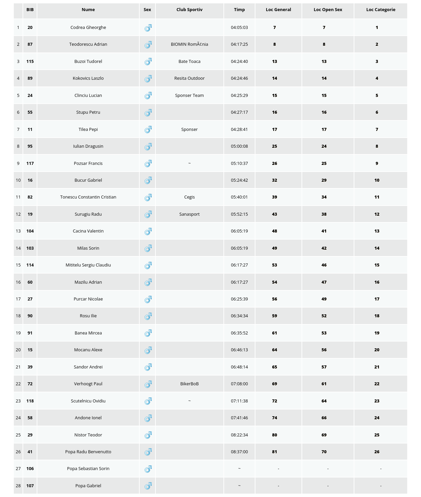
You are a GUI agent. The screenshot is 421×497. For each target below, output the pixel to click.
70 (324, 452)
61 (275, 333)
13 (275, 61)
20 (378, 350)
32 (275, 180)
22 (378, 384)
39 (275, 197)
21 (378, 367)
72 (275, 401)
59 (275, 316)
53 (275, 265)
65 (275, 367)
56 (275, 299)
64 (275, 350)
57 (324, 367)
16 (275, 112)
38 (324, 214)
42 (324, 248)
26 (275, 163)
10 (378, 180)
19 (378, 333)
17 (275, 129)
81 (275, 452)
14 (275, 78)
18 (378, 316)
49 (275, 248)
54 (275, 282)
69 (275, 384)
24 (324, 146)
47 (324, 282)
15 (275, 95)
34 (324, 197)
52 (324, 316)
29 (324, 180)
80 (275, 435)
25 (275, 146)
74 (275, 418)
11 (378, 197)
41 (324, 231)
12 (378, 214)
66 (324, 418)
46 (324, 265)
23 (378, 401)
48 (275, 231)
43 (275, 214)
